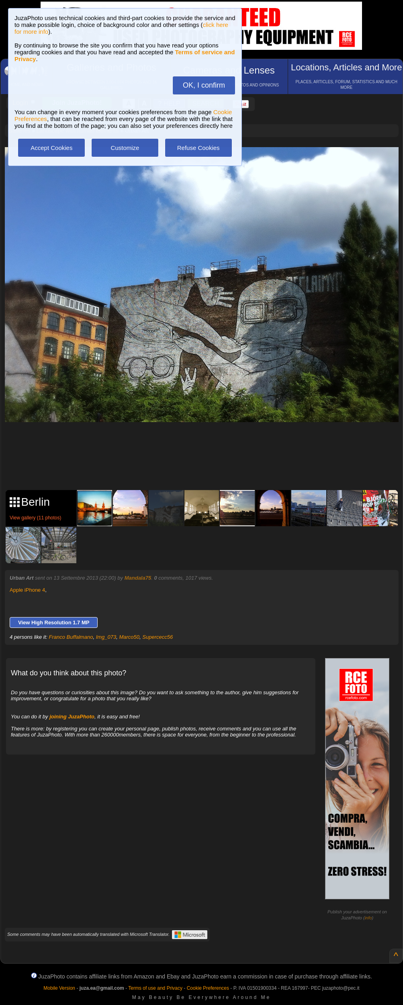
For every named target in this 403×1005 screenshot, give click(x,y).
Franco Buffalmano (71, 637)
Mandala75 (138, 578)
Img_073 (106, 637)
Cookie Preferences (208, 988)
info (368, 917)
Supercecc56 (157, 637)
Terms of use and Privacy (155, 988)
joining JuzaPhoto (71, 717)
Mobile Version (59, 988)
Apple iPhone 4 (27, 590)
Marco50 (129, 637)
